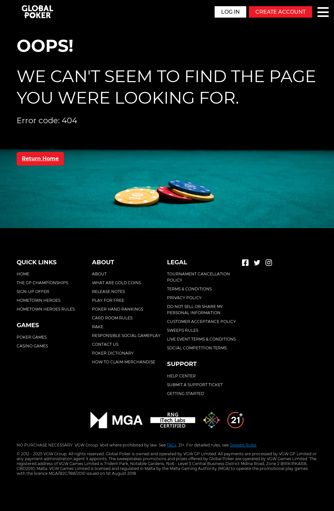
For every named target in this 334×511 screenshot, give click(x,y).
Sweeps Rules (243, 445)
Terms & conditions (189, 288)
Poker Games (32, 337)
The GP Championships (42, 282)
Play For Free (108, 300)
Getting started (185, 393)
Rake (97, 326)
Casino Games (32, 345)
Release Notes (108, 291)
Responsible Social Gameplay (126, 335)
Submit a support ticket (195, 384)
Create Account (280, 12)
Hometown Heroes (38, 300)
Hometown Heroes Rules (46, 309)
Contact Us (105, 344)
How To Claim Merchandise (123, 361)
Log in (230, 12)
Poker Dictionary (113, 353)
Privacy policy (184, 297)
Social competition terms (197, 347)
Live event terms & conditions (201, 339)
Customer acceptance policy (201, 321)
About (99, 273)
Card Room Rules (112, 317)
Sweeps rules (182, 330)
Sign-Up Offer (33, 291)
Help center (181, 375)
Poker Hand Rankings (117, 309)
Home (23, 273)
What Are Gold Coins (116, 282)
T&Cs (171, 445)
